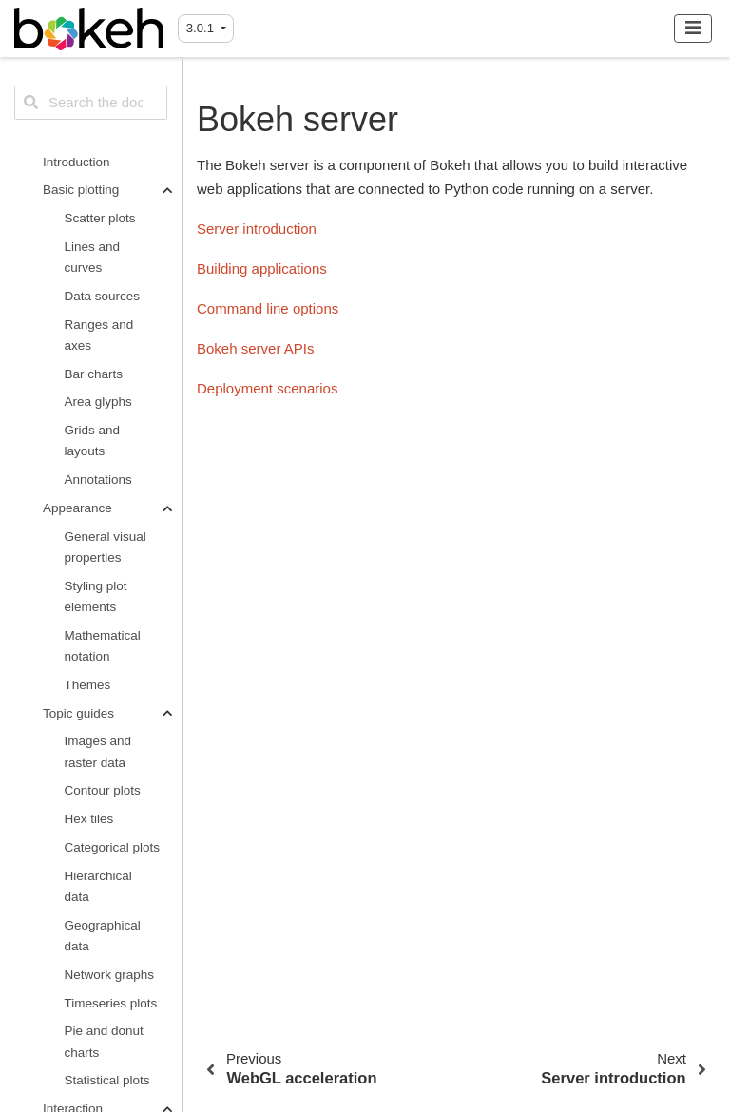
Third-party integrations (98, 966)
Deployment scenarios (99, 889)
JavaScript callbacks (95, 351)
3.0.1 (202, 28)
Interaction (73, 157)
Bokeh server (84, 652)
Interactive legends (94, 252)
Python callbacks (91, 400)
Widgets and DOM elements (107, 301)
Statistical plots (107, 129)
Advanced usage (91, 928)
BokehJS (90, 1054)
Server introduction (98, 690)
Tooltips (86, 439)
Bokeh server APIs (103, 838)
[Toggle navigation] (693, 28)
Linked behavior (110, 214)
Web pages (97, 525)
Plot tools (91, 186)
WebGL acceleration (99, 613)
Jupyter (85, 496)
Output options (84, 468)
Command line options (106, 789)
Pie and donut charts (104, 89)
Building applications (98, 739)
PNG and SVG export (106, 564)
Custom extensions (95, 1015)
